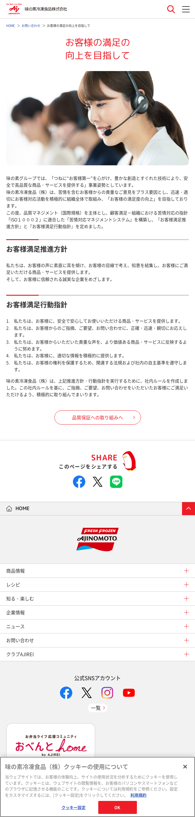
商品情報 (15, 570)
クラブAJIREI (20, 654)
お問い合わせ (20, 640)
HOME (22, 508)
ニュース (15, 626)
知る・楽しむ (20, 598)
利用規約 (138, 795)
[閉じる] (185, 766)
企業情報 (15, 612)
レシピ (13, 584)
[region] (97, 787)
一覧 (96, 707)
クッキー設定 (73, 807)
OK (117, 807)
